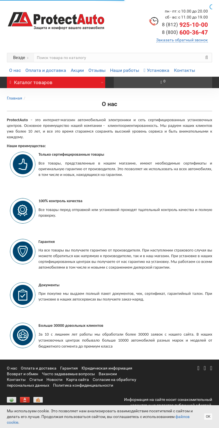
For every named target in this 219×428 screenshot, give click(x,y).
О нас (15, 70)
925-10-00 (185, 24)
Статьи (36, 379)
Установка (156, 70)
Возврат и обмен (22, 374)
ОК (208, 417)
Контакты (184, 70)
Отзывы (97, 70)
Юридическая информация (107, 368)
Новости (54, 379)
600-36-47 (185, 32)
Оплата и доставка (45, 70)
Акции (77, 70)
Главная (14, 98)
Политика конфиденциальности (83, 385)
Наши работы (124, 70)
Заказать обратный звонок (182, 40)
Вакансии (108, 374)
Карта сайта (77, 379)
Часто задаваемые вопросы (68, 374)
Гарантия (69, 368)
